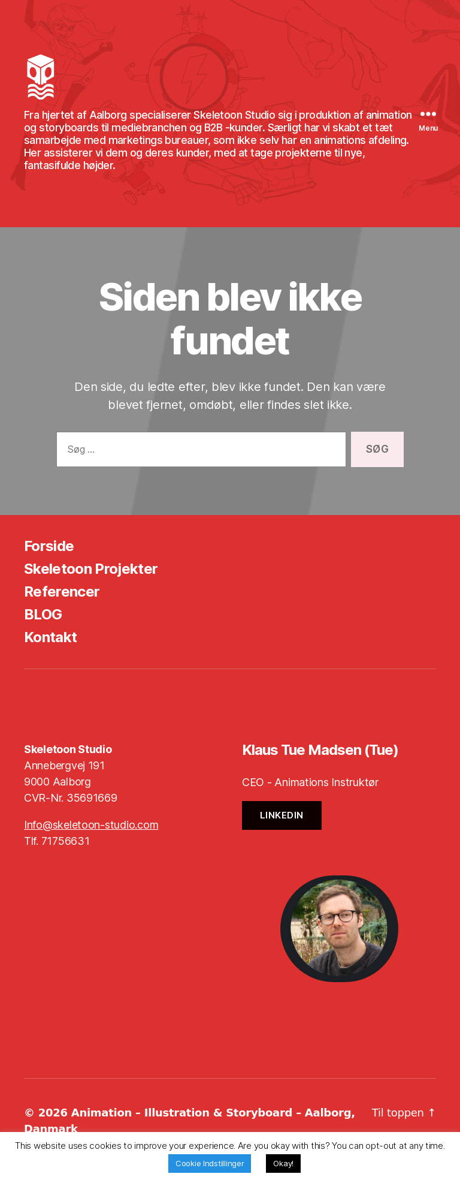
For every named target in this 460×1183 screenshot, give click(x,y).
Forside (49, 549)
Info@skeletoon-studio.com (91, 828)
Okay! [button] (283, 1163)
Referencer (61, 595)
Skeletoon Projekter (91, 572)
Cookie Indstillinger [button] (209, 1163)
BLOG (43, 618)
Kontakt (50, 640)
